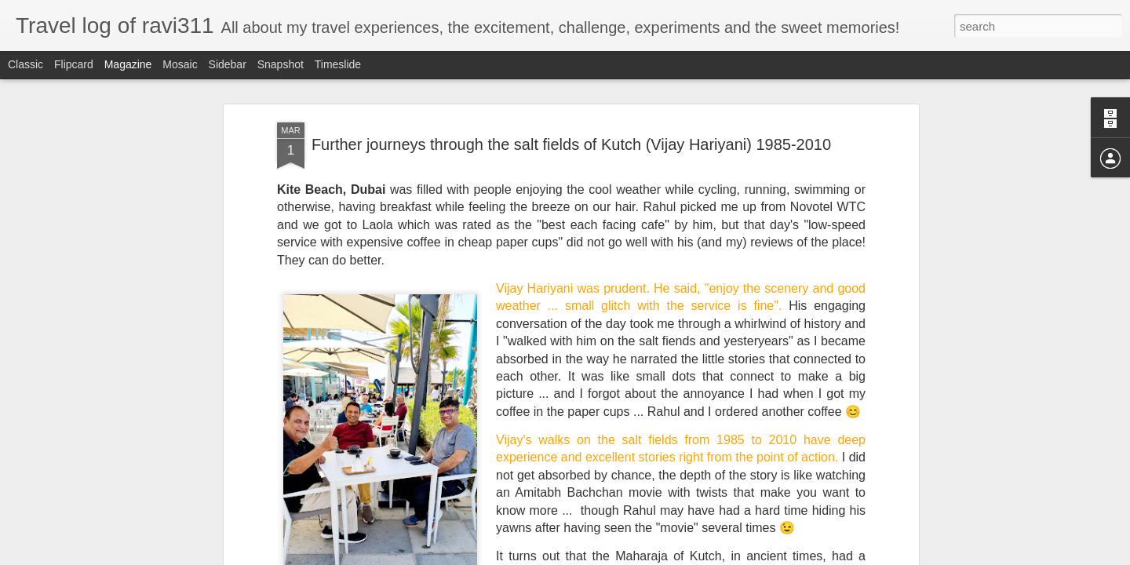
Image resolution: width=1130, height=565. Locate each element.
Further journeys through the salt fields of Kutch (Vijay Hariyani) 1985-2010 (571, 144)
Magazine (128, 64)
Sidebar (227, 64)
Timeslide (338, 64)
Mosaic (179, 64)
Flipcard (73, 64)
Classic (25, 64)
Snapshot (280, 64)
